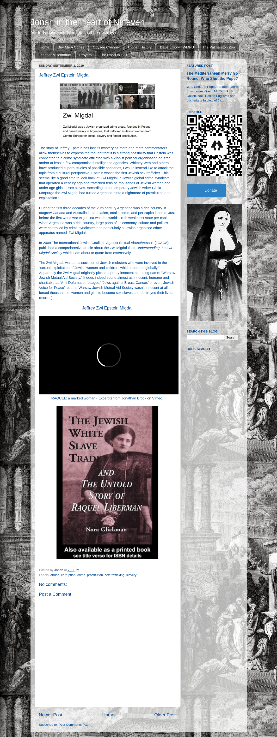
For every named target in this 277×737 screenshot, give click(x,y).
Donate (211, 190)
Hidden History (140, 47)
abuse (54, 575)
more (44, 298)
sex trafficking (114, 575)
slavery (131, 575)
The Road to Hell (113, 55)
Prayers (85, 55)
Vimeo (157, 398)
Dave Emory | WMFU (177, 47)
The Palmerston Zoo (218, 47)
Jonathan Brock (134, 398)
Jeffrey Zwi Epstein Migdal (107, 308)
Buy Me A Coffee (71, 47)
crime (81, 575)
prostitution (95, 575)
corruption (68, 575)
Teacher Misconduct (55, 55)
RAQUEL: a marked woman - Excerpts (81, 398)
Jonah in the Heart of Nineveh (88, 22)
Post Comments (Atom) (75, 724)
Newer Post (50, 714)
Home (44, 47)
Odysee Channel (106, 47)
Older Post (165, 714)
